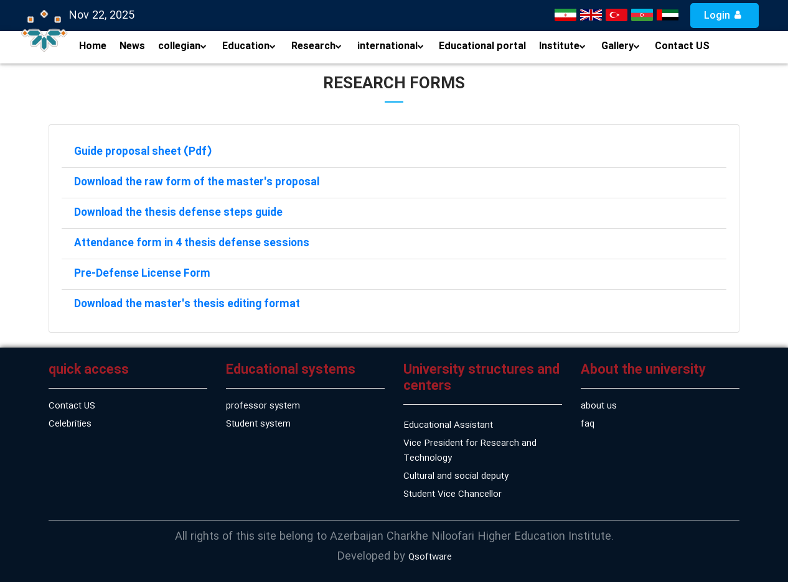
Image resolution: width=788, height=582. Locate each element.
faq (587, 424)
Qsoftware (430, 557)
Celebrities (70, 424)
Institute (562, 46)
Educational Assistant (448, 425)
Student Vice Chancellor (452, 494)
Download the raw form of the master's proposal (196, 182)
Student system (258, 424)
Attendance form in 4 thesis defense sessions (191, 243)
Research (316, 46)
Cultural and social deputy (456, 476)
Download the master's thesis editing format (187, 304)
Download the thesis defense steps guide (178, 213)
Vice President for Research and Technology (470, 451)
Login (725, 16)
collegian (182, 46)
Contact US (682, 46)
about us (599, 406)
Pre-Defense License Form (142, 274)
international (390, 46)
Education (249, 46)
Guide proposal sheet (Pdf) (143, 152)
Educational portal (482, 46)
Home (92, 46)
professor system (263, 406)
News (132, 46)
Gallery (620, 46)
